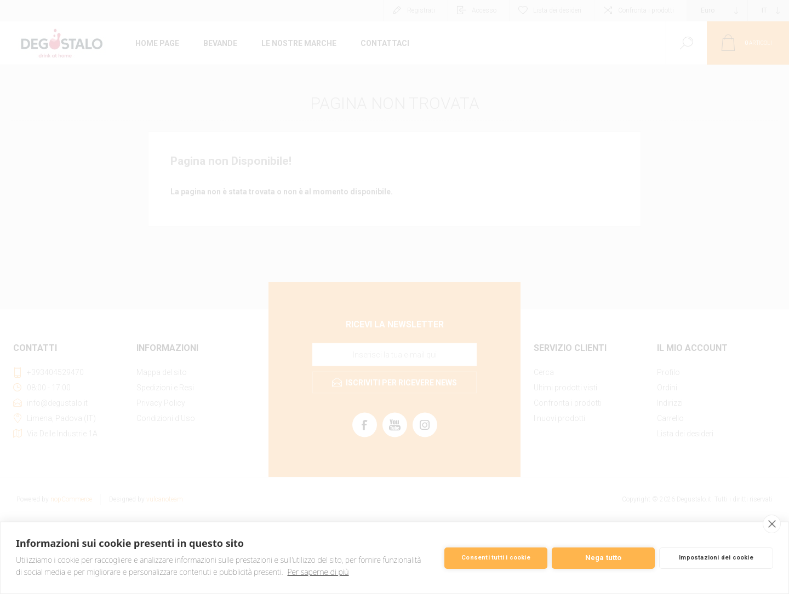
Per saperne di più (318, 572)
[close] (772, 524)
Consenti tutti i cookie (495, 557)
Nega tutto (603, 557)
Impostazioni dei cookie (716, 557)
